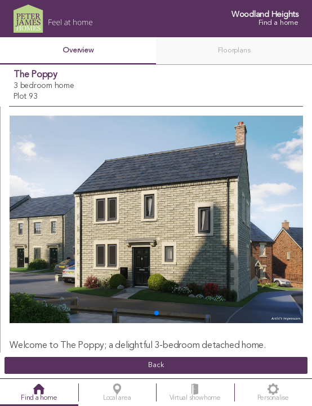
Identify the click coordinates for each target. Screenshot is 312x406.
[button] (156, 313)
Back (156, 365)
